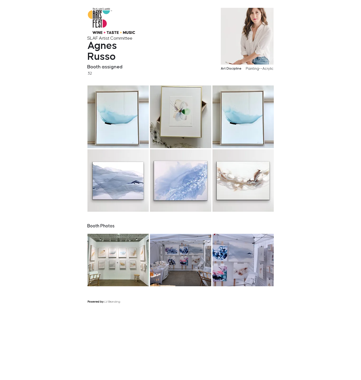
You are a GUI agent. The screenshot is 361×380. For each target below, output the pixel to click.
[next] (272, 215)
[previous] (253, 215)
